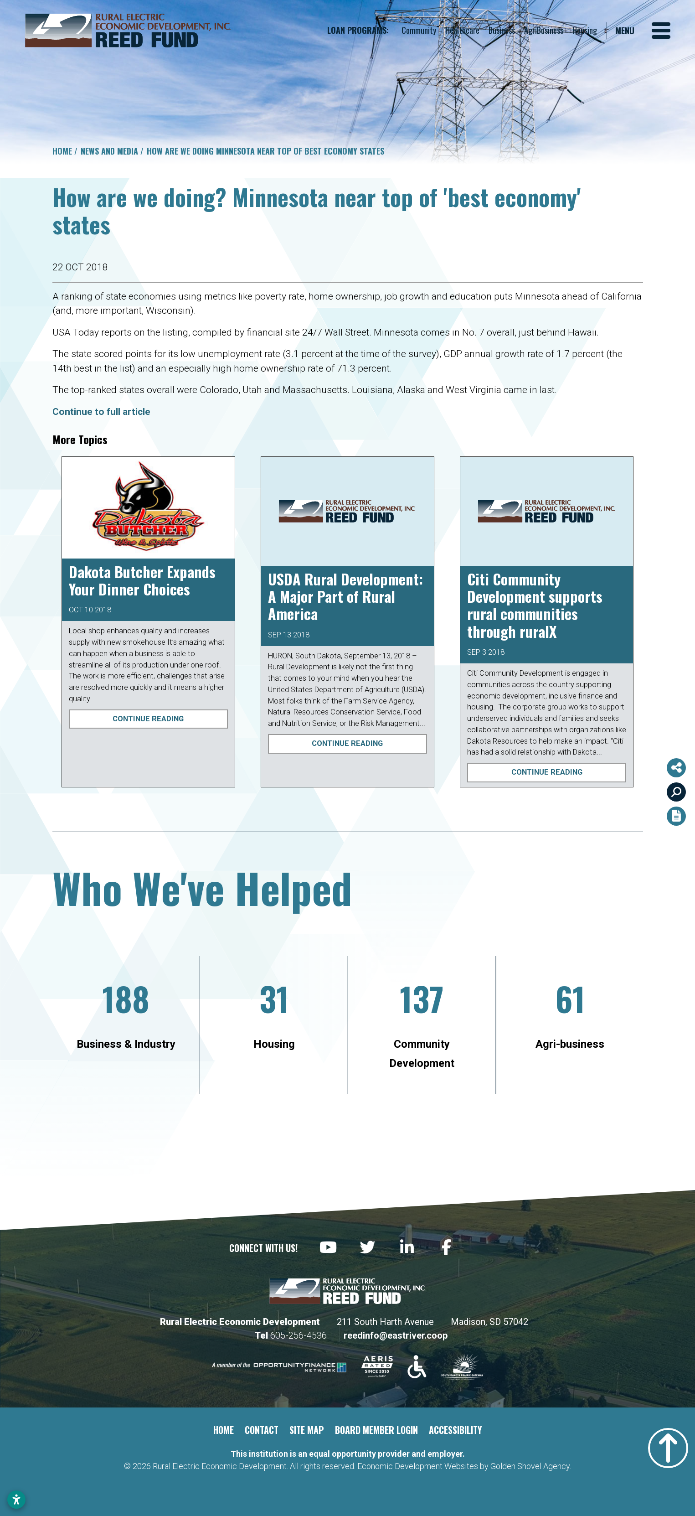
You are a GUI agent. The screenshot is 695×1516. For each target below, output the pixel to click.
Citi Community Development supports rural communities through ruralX (534, 605)
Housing (584, 30)
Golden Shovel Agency (530, 1466)
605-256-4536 (299, 1335)
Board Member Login (376, 1430)
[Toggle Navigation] (642, 30)
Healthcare (462, 30)
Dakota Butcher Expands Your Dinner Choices (142, 580)
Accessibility (455, 1430)
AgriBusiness (543, 30)
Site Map (306, 1430)
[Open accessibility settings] (16, 1499)
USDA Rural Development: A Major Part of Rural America (345, 596)
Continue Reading (148, 718)
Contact (261, 1430)
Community (419, 30)
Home (223, 1430)
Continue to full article (101, 411)
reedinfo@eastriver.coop (396, 1335)
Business (502, 30)
